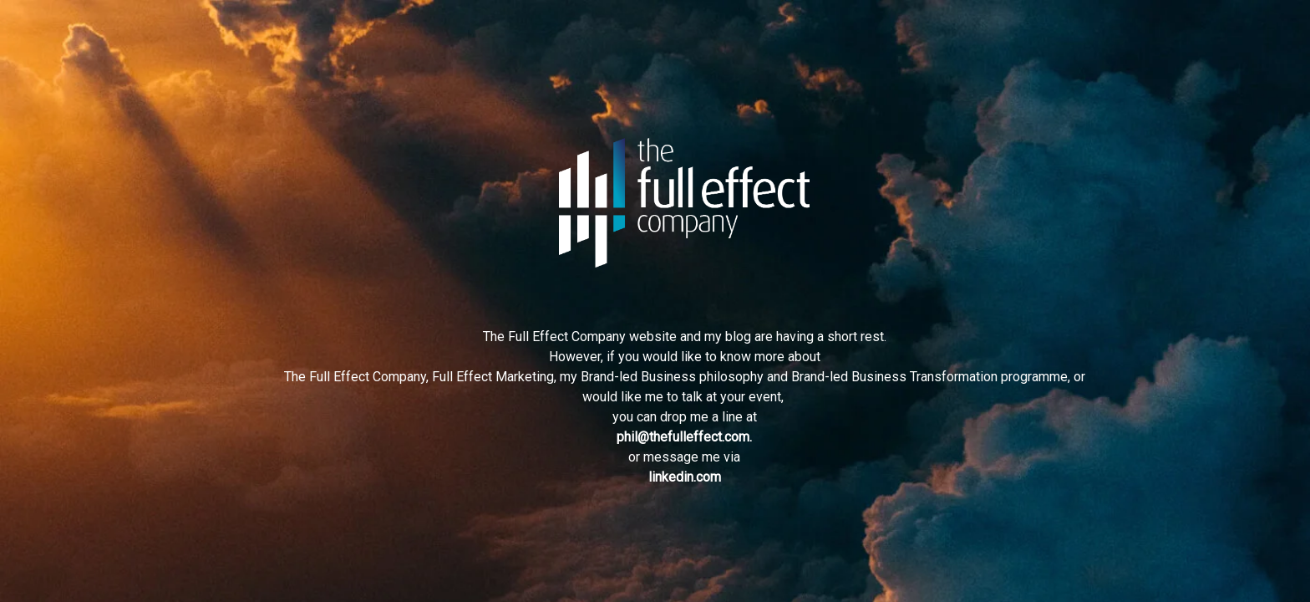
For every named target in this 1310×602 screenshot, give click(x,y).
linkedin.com (684, 477)
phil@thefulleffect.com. (684, 437)
